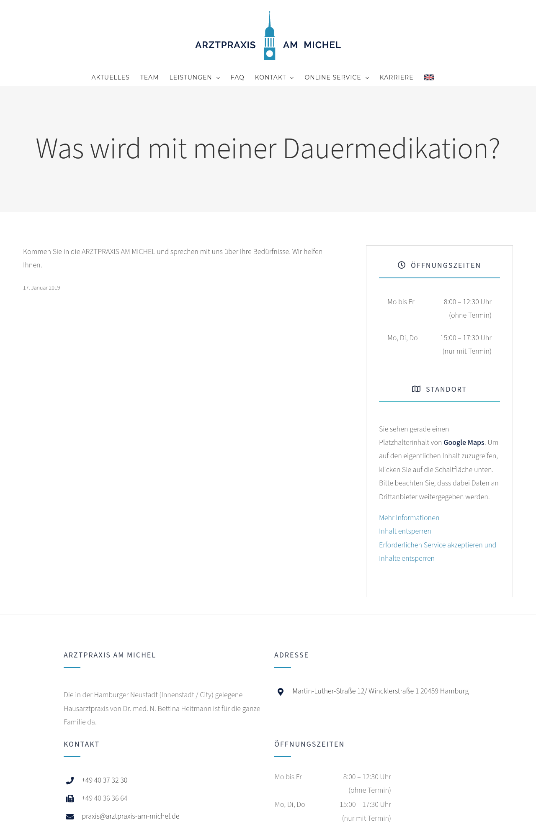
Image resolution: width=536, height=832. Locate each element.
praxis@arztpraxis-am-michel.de (130, 816)
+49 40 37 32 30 (104, 780)
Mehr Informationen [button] (409, 518)
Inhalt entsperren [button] (405, 531)
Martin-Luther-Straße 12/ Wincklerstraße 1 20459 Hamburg (380, 691)
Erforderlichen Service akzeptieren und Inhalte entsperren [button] (437, 552)
